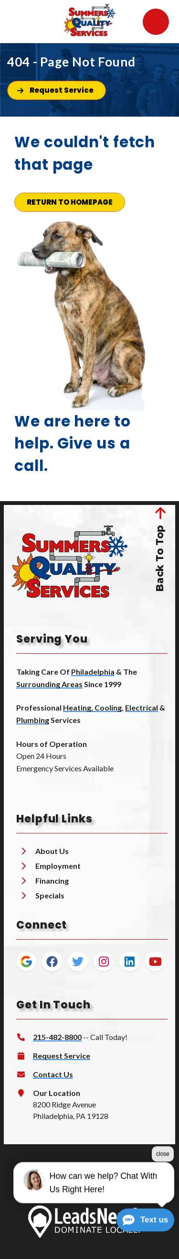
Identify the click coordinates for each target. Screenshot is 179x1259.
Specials (49, 895)
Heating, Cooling (92, 707)
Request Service (61, 1055)
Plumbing (32, 719)
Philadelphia (93, 671)
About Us (52, 850)
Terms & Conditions (47, 1180)
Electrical (141, 707)
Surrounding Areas (49, 684)
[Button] (56, 90)
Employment (58, 865)
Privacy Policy (108, 1180)
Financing (52, 880)
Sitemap (150, 1180)
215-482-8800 (57, 1036)
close (162, 1183)
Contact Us (53, 1074)
